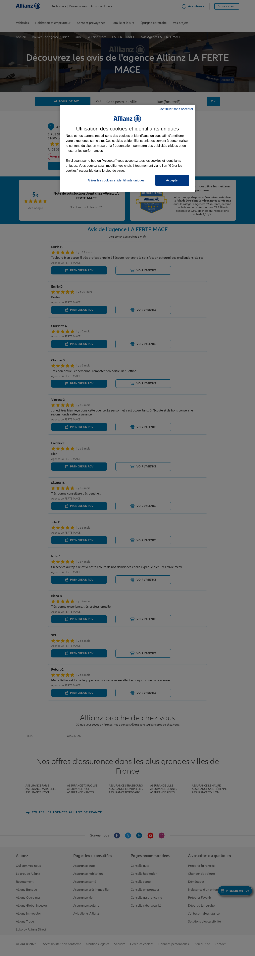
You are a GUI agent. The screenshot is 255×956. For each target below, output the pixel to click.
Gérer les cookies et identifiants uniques (116, 180)
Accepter (172, 180)
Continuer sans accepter (176, 109)
